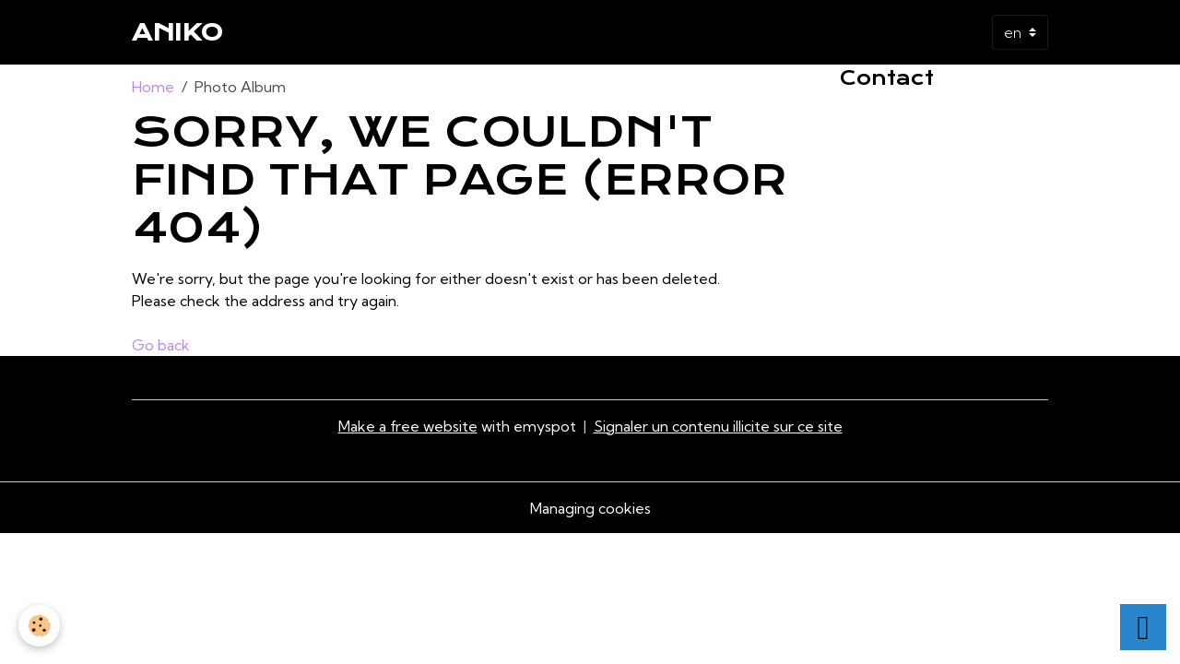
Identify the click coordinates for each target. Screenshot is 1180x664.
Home (153, 86)
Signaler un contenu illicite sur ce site (718, 426)
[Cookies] (39, 625)
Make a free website (408, 426)
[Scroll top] (1143, 627)
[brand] (177, 32)
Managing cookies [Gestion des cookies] (590, 508)
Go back (161, 345)
